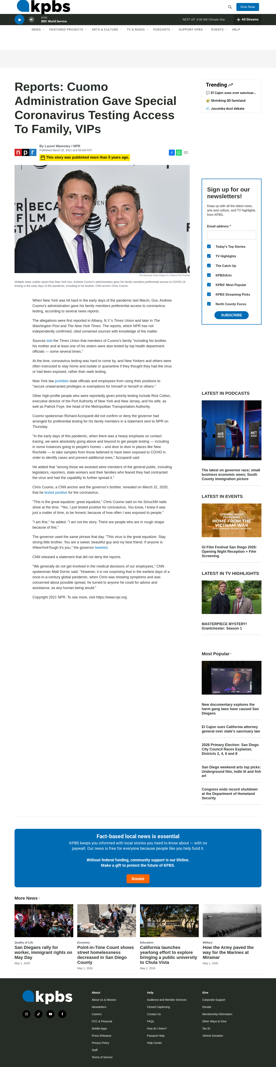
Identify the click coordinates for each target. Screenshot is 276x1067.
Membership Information (217, 1014)
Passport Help (155, 1035)
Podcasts (161, 41)
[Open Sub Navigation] (43, 41)
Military (207, 942)
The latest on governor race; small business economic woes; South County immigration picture (231, 474)
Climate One (216, 29)
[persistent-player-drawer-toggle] (247, 29)
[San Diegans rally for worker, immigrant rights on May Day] (44, 920)
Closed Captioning (158, 1007)
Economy (83, 942)
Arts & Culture (105, 41)
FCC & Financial (102, 1021)
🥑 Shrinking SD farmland (226, 101)
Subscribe (231, 315)
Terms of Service (102, 1057)
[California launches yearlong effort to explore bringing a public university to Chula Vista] (169, 920)
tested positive (55, 493)
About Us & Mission (104, 999)
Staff (95, 1050)
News (36, 41)
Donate (138, 878)
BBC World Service (54, 31)
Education (147, 942)
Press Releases (101, 1035)
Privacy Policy (100, 1042)
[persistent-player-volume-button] (31, 29)
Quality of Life (24, 942)
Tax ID (206, 1028)
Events (217, 41)
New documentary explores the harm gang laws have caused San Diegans (230, 709)
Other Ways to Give (214, 1021)
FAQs (150, 1021)
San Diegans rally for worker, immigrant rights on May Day (43, 952)
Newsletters (99, 1007)
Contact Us (154, 1014)
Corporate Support (213, 999)
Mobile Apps (99, 1028)
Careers (97, 1014)
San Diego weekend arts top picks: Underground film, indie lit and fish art (231, 771)
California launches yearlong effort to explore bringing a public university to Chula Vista (168, 955)
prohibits (62, 381)
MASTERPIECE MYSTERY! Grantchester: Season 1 (224, 626)
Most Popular (217, 653)
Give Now (249, 10)
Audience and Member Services (166, 999)
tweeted (101, 548)
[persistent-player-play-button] (19, 29)
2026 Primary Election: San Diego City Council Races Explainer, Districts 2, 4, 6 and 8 (230, 749)
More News (28, 898)
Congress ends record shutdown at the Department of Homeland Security (230, 793)
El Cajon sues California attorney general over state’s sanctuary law (231, 729)
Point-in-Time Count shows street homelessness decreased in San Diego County (105, 955)
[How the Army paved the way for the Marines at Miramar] (232, 920)
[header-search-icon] (231, 10)
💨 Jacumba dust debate (225, 109)
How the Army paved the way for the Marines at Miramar (228, 952)
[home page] (41, 10)
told (50, 341)
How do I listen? (157, 1028)
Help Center (154, 1042)
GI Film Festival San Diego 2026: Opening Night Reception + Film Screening (229, 551)
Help (236, 41)
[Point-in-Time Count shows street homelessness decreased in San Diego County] (106, 920)
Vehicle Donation (212, 1035)
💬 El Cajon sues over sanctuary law (230, 95)
